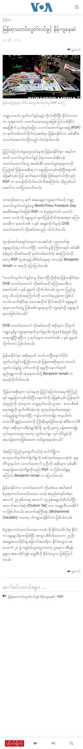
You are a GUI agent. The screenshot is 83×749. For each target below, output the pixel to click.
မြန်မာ (7, 19)
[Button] (73, 50)
